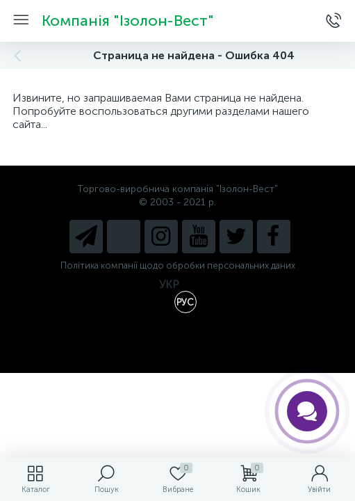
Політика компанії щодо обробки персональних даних (177, 265)
